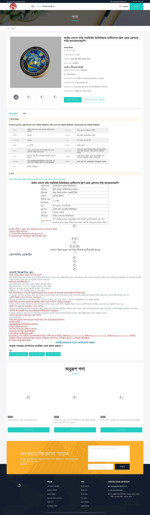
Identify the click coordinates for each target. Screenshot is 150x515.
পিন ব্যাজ (84, 498)
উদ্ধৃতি (136, 6)
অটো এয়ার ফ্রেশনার (53, 354)
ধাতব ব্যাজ (84, 494)
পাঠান (122, 467)
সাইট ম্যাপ (50, 502)
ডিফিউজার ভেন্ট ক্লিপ (36, 354)
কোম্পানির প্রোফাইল (53, 486)
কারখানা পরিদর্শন (52, 490)
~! (36, 346)
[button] (61, 97)
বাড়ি (32, 6)
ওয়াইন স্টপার (85, 506)
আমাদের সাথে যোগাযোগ (54, 498)
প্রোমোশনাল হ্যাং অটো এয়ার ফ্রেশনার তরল (22, 420)
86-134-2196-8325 (137, 1)
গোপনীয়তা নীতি (52, 506)
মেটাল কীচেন (85, 502)
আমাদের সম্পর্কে (48, 6)
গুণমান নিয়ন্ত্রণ (51, 494)
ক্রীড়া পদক (84, 490)
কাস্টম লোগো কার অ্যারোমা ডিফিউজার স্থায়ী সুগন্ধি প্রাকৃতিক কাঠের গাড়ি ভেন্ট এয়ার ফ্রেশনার (74, 421)
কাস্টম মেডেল (85, 486)
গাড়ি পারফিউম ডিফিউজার (19, 354)
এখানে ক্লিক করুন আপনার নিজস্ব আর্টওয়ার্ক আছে (75, 249)
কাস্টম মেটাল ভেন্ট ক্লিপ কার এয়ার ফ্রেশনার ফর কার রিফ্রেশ (120, 420)
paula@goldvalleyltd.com (119, 1)
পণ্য (38, 6)
